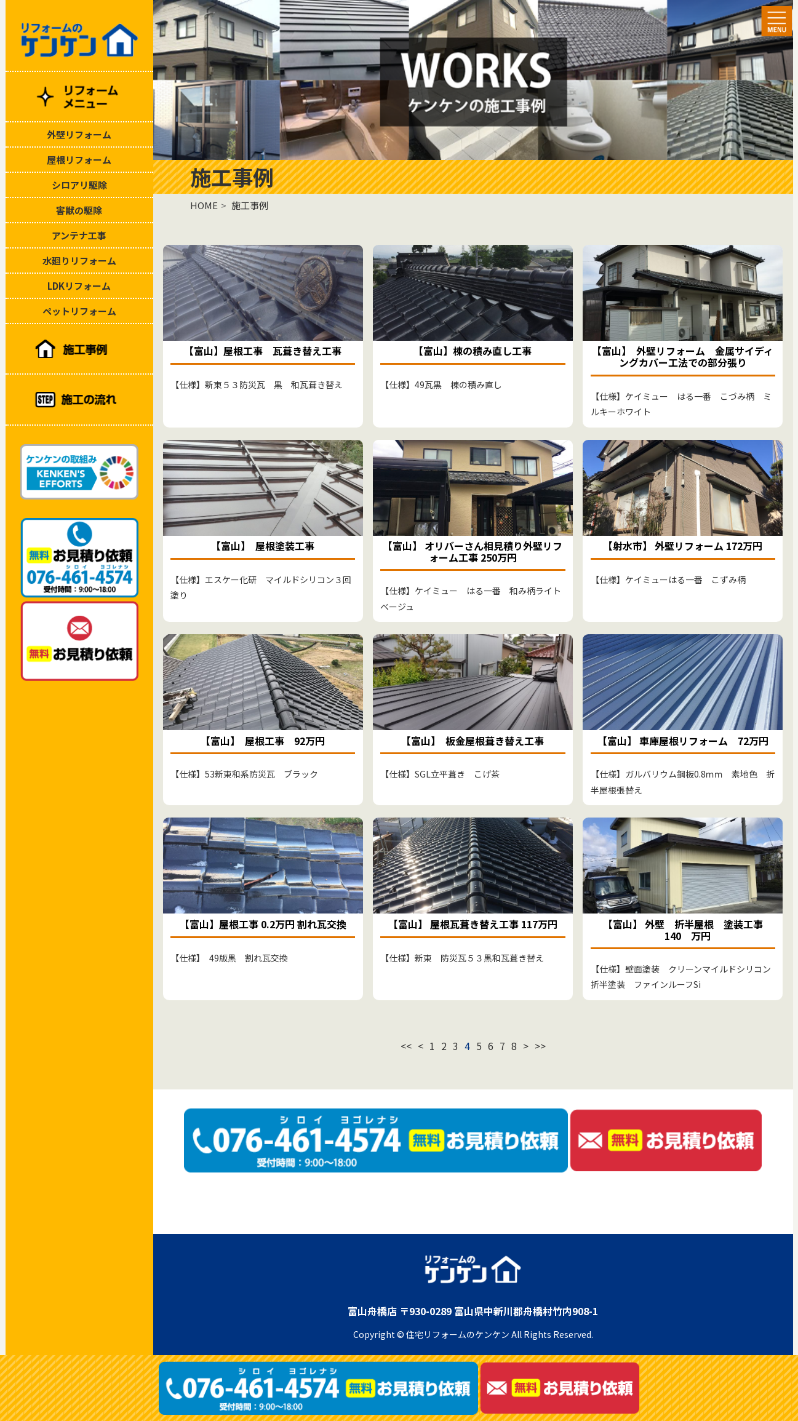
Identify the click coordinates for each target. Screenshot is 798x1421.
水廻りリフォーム (79, 260)
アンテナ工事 (79, 235)
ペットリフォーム (79, 310)
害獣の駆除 (79, 210)
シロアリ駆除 (79, 184)
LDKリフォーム (79, 285)
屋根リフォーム (79, 159)
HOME (204, 205)
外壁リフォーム (79, 134)
